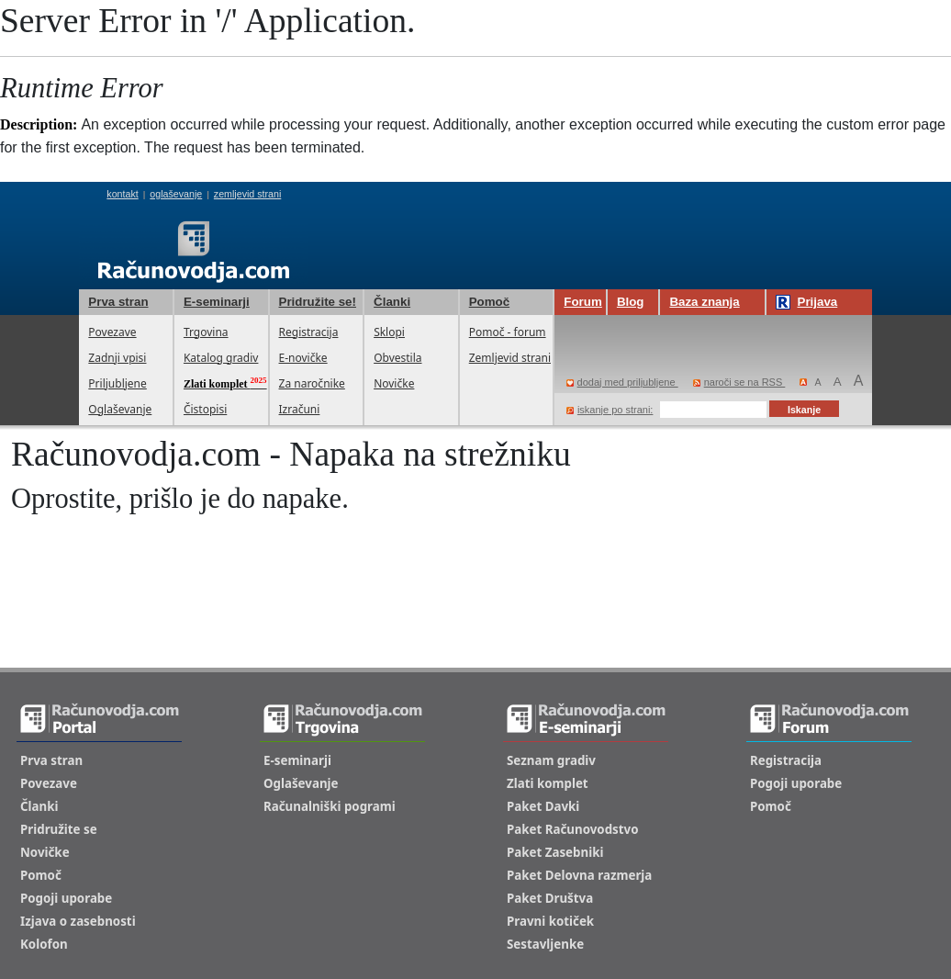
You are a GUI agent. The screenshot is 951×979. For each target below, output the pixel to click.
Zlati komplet (547, 783)
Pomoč (489, 302)
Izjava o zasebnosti (78, 921)
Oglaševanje (119, 409)
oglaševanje (176, 193)
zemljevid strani (247, 193)
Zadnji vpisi (117, 358)
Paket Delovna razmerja (579, 875)
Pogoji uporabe (66, 898)
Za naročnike (312, 383)
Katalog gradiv (221, 358)
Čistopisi (205, 409)
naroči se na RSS (739, 382)
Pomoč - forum (507, 332)
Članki (392, 302)
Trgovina (206, 332)
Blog (630, 302)
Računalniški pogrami (329, 806)
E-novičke (303, 358)
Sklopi (389, 332)
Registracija (309, 332)
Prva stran (118, 302)
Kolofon (44, 944)
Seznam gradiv (551, 760)
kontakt (122, 193)
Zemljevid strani (510, 358)
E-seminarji (217, 302)
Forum (582, 302)
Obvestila (397, 358)
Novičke (394, 383)
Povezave (112, 332)
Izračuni (299, 409)
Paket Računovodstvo (573, 829)
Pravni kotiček (550, 921)
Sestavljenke (545, 944)
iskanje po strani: (610, 409)
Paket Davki (543, 806)
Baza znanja (704, 302)
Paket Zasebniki (555, 852)
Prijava (807, 302)
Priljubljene (117, 383)
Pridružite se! (317, 302)
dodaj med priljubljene (622, 382)
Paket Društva (550, 898)
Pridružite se (58, 829)
